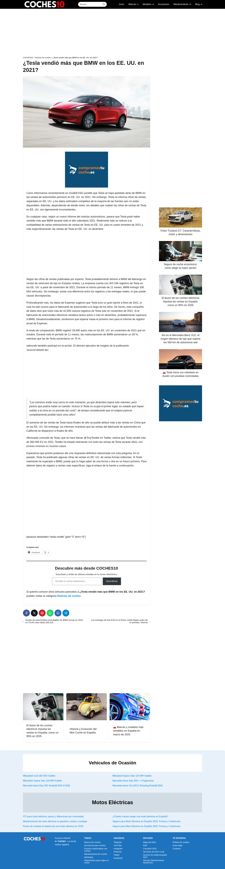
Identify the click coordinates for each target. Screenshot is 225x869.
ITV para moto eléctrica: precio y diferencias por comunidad (53, 816)
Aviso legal (177, 845)
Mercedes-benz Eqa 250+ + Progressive (133, 780)
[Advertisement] (112, 33)
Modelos (147, 4)
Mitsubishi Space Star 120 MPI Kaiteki (132, 776)
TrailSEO (62, 841)
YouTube (118, 845)
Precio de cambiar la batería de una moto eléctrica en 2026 (53, 826)
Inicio (121, 4)
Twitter (117, 855)
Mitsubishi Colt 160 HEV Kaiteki (39, 776)
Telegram (118, 842)
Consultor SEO (149, 848)
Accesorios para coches (95, 845)
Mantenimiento (181, 4)
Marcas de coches (92, 842)
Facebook (118, 858)
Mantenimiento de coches (95, 854)
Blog (197, 4)
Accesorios (163, 4)
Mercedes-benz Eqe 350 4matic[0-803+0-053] (46, 785)
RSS (145, 845)
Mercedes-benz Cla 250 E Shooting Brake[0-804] (138, 785)
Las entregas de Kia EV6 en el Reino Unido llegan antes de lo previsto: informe (119, 621)
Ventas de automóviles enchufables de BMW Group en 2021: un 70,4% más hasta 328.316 (54, 621)
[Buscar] (104, 4)
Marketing (88, 857)
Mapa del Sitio (149, 842)
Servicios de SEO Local (153, 852)
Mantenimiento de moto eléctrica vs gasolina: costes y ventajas (55, 821)
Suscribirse (112, 581)
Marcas (132, 4)
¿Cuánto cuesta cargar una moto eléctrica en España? (140, 816)
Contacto (177, 848)
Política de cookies (181, 842)
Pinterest (118, 852)
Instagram (118, 848)
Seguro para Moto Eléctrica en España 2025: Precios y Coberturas (146, 821)
